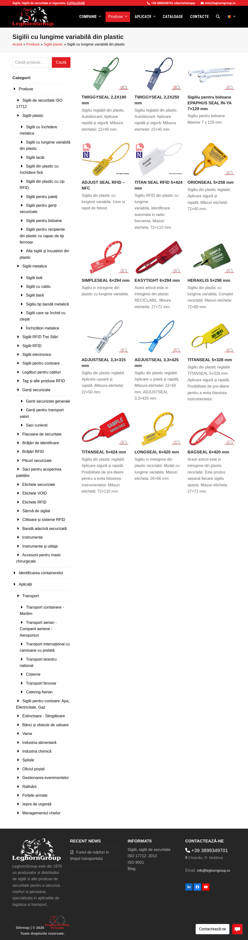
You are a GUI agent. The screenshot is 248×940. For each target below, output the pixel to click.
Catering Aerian (39, 692)
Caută (61, 62)
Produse (33, 44)
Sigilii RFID (31, 346)
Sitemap (23, 928)
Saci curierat (36, 425)
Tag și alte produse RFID (43, 381)
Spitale (28, 760)
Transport (30, 596)
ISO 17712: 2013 (142, 856)
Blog (131, 869)
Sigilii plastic (53, 44)
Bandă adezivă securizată (44, 529)
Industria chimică (36, 751)
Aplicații (25, 584)
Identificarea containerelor (41, 573)
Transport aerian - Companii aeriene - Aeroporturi (38, 628)
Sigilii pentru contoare (41, 363)
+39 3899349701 (160, 3)
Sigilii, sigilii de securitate (149, 850)
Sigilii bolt (34, 278)
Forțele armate (34, 795)
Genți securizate (36, 390)
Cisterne (33, 674)
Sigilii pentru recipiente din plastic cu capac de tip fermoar (42, 235)
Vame (27, 734)
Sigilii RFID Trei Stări (40, 337)
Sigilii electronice (36, 354)
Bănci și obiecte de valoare (45, 725)
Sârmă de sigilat (36, 511)
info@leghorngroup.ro (218, 3)
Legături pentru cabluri (41, 372)
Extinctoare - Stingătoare (43, 716)
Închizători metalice (42, 328)
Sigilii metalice (34, 266)
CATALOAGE (76, 3)
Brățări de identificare (40, 443)
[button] (218, 17)
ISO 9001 (136, 862)
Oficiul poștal (33, 769)
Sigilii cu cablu (38, 286)
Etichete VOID (34, 493)
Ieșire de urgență (36, 804)
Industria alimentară (39, 743)
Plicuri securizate (37, 461)
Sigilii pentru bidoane (44, 221)
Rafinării (29, 787)
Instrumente (32, 537)
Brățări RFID (33, 452)
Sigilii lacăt (35, 157)
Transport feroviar (41, 683)
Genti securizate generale (48, 401)
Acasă (17, 44)
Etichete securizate (38, 484)
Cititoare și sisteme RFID (43, 520)
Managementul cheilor (41, 813)
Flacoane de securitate (42, 434)
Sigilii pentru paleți (41, 197)
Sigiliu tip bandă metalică (47, 304)
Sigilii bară (35, 295)
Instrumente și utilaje (40, 546)
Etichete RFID (34, 502)
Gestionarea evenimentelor (45, 778)
